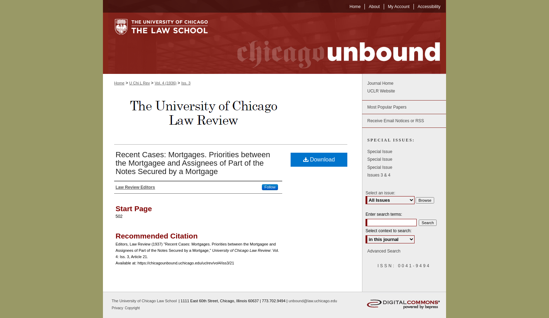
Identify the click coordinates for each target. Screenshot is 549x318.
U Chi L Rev (139, 83)
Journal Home (380, 83)
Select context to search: (388, 230)
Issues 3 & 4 (378, 175)
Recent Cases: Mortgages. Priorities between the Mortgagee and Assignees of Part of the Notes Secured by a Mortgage (193, 163)
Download (319, 160)
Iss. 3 (185, 83)
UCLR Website (381, 91)
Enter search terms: (384, 214)
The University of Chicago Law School (144, 301)
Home (119, 83)
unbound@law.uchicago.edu (313, 301)
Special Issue (379, 151)
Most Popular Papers (386, 107)
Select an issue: (380, 193)
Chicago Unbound (332, 43)
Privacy (118, 308)
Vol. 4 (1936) (165, 83)
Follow (270, 187)
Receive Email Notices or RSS (395, 120)
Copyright (132, 308)
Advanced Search (384, 251)
